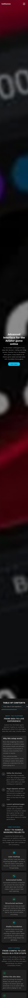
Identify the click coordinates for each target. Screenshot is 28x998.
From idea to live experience (12, 706)
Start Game (14, 364)
